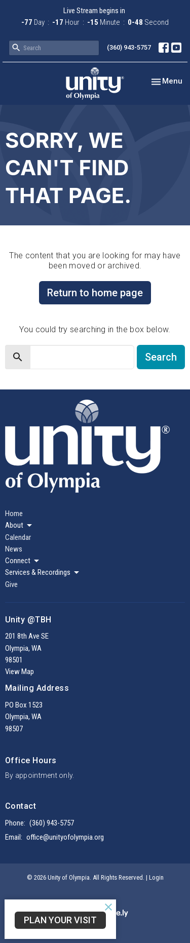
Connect (23, 561)
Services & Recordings (43, 573)
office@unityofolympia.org (65, 837)
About (19, 526)
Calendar (18, 537)
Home (14, 513)
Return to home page (95, 293)
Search (161, 357)
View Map (19, 671)
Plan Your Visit (60, 920)
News (13, 549)
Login (156, 877)
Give (11, 584)
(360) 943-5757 (129, 47)
